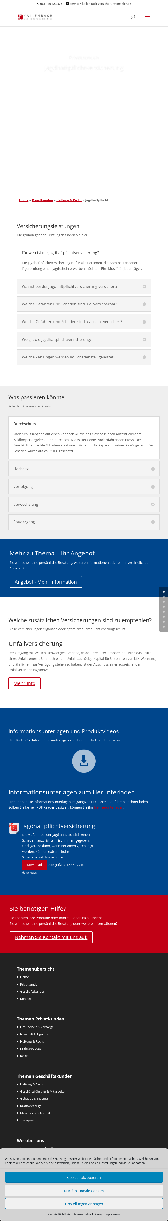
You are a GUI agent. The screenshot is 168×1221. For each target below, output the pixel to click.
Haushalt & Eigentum (35, 1034)
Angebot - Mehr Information (46, 582)
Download (34, 865)
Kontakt (25, 998)
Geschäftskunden (32, 991)
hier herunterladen (108, 807)
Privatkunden (42, 200)
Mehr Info (24, 683)
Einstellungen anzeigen (84, 1203)
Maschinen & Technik (35, 1113)
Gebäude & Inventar (34, 1098)
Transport (27, 1120)
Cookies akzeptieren (84, 1177)
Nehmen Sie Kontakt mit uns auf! (51, 937)
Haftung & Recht (69, 200)
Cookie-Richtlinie (59, 1214)
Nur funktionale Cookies (84, 1190)
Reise (24, 1056)
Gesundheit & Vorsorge (37, 1027)
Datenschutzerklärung (87, 1214)
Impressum (112, 1214)
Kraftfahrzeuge (31, 1048)
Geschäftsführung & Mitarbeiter (43, 1091)
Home (23, 200)
